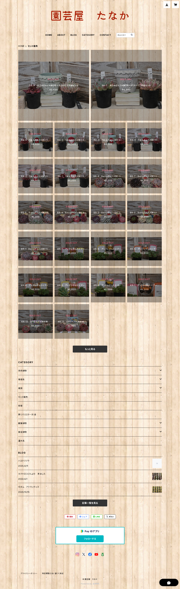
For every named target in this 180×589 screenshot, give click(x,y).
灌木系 (21, 441)
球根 (20, 405)
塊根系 (21, 379)
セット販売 (23, 397)
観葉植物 (22, 423)
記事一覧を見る (90, 503)
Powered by (90, 584)
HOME (48, 35)
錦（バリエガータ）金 (27, 414)
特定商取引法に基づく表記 (53, 573)
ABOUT (61, 35)
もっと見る (90, 349)
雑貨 (20, 388)
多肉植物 (22, 370)
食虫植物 (22, 432)
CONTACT (105, 35)
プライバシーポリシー (29, 573)
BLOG (73, 35)
